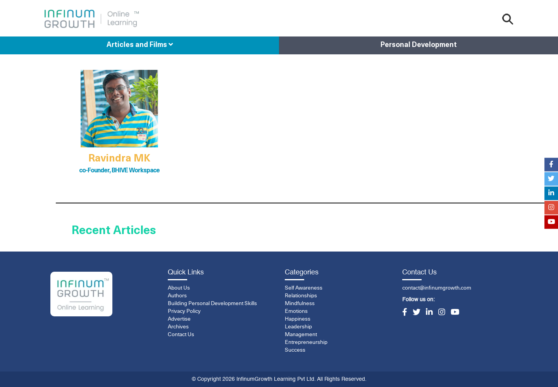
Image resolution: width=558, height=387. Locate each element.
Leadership (298, 327)
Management (301, 334)
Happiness (297, 319)
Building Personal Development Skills (212, 303)
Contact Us (181, 334)
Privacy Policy (184, 311)
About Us (179, 288)
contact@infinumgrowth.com (436, 288)
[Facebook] (404, 313)
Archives (178, 327)
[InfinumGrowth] (81, 294)
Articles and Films (140, 45)
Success (295, 350)
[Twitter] (416, 313)
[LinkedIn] (429, 313)
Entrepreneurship (306, 342)
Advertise (179, 319)
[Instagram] (441, 313)
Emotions (296, 311)
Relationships (301, 295)
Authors (177, 295)
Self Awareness (303, 288)
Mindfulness (300, 303)
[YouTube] (455, 313)
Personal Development (419, 45)
